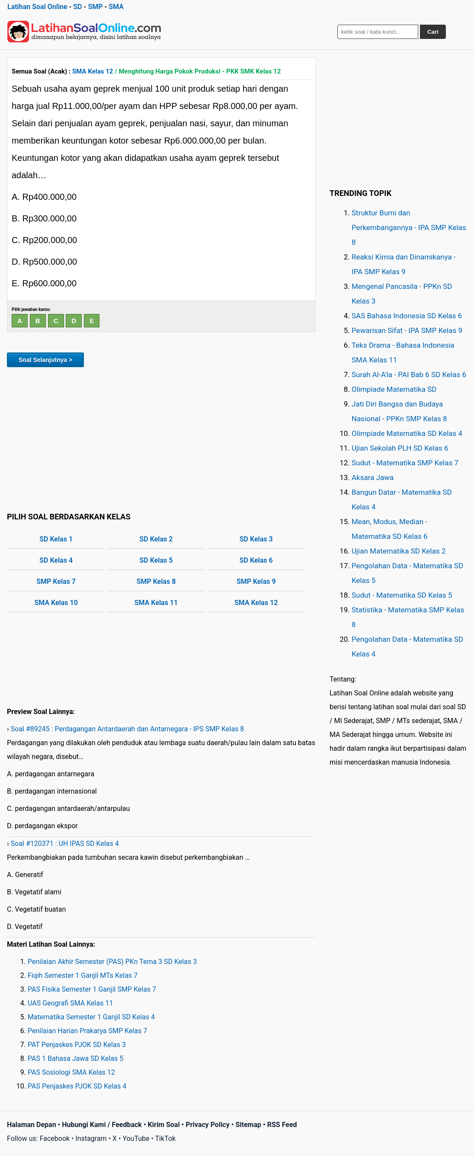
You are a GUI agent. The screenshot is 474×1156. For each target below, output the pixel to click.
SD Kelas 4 (56, 560)
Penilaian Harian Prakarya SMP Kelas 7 (87, 1031)
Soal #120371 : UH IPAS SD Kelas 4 (65, 843)
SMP (95, 7)
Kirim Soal (164, 1125)
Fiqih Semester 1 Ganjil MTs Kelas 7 (83, 975)
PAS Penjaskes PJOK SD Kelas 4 (77, 1086)
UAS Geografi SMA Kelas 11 (70, 1003)
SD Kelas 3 (256, 539)
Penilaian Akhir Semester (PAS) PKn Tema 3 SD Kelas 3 (112, 961)
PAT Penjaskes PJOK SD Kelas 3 (77, 1045)
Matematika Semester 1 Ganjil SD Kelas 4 (91, 1017)
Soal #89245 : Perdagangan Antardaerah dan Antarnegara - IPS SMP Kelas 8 (127, 729)
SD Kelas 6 (256, 560)
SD (77, 7)
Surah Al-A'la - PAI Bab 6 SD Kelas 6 (409, 374)
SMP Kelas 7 (56, 581)
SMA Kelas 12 (92, 71)
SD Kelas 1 (56, 539)
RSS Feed (282, 1125)
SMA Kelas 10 (55, 603)
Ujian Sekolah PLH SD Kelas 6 (400, 448)
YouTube (135, 1138)
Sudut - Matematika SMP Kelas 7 (405, 462)
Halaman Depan (31, 1125)
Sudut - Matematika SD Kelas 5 (402, 595)
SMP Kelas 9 (256, 581)
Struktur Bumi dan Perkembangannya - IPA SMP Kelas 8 (409, 227)
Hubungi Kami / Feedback (102, 1125)
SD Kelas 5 (156, 560)
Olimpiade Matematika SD (394, 389)
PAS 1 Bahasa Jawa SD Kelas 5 (75, 1058)
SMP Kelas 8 (156, 581)
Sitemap (248, 1125)
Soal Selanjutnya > (45, 359)
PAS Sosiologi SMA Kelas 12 (71, 1072)
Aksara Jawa (373, 477)
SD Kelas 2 (156, 539)
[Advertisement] (161, 438)
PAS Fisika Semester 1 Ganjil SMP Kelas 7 (92, 989)
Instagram (90, 1138)
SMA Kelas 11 (156, 603)
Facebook (55, 1138)
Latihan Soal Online (37, 7)
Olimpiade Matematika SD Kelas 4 (407, 433)
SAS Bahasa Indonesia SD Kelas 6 (407, 315)
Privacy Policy (207, 1125)
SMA (116, 7)
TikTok (165, 1138)
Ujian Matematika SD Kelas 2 (399, 551)
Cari (433, 32)
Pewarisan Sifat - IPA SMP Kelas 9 (407, 330)
